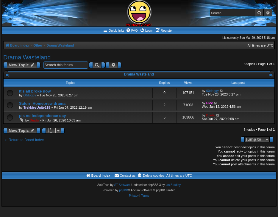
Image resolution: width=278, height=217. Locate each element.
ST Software (122, 185)
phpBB (123, 190)
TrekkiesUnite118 (37, 107)
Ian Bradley (173, 185)
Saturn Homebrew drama (42, 103)
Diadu (34, 120)
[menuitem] (132, 30)
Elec (209, 103)
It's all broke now (35, 91)
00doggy (30, 95)
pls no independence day (42, 115)
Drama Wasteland (27, 57)
